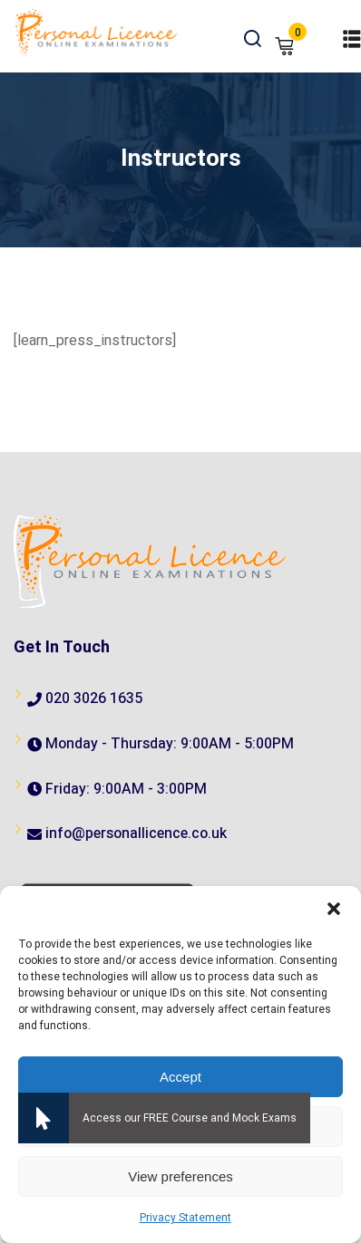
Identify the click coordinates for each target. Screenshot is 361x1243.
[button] (334, 909)
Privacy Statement (185, 1217)
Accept (180, 1076)
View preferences (180, 1176)
